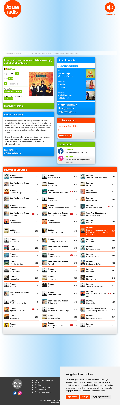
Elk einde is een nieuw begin (58, 214)
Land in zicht (14, 255)
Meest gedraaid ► (66, 108)
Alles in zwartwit (54, 176)
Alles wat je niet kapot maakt (96, 176)
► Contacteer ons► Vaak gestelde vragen (41, 390)
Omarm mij (52, 270)
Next (117, 16)
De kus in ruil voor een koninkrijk (59, 206)
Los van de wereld (92, 255)
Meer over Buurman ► (14, 105)
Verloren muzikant (54, 317)
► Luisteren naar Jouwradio (42, 380)
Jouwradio (9, 53)
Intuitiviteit (90, 240)
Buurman (19, 53)
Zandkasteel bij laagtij (94, 317)
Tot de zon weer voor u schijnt (58, 309)
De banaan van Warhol (18, 206)
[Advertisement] (107, 92)
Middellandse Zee (16, 263)
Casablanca (52, 199)
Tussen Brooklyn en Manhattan (97, 309)
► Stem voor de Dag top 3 (41, 387)
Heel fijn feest (15, 231)
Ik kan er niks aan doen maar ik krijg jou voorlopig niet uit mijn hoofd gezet (97, 230)
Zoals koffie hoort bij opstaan (55, 325)
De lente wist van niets (94, 206)
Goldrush (89, 221)
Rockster (13, 285)
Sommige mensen (54, 293)
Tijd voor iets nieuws (17, 309)
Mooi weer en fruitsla (93, 263)
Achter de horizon (16, 176)
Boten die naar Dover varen (58, 191)
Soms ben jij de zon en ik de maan (96, 293)
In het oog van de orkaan (57, 240)
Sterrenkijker (91, 302)
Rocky (51, 285)
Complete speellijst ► (68, 104)
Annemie (89, 184)
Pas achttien (14, 277)
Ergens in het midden (96, 214)
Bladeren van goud (16, 191)
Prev (3, 16)
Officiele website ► (13, 153)
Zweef (89, 325)
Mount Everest (15, 270)
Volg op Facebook (76, 152)
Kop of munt (14, 248)
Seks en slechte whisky (94, 285)
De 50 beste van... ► (67, 111)
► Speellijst (36, 385)
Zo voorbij (13, 325)
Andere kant (52, 184)
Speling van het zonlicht (18, 302)
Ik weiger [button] (85, 397)
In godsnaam (14, 240)
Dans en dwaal (91, 199)
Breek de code (91, 191)
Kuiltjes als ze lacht (93, 248)
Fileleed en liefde (16, 221)
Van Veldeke (14, 317)
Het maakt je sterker (55, 231)
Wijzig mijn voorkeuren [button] (101, 397)
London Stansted (54, 255)
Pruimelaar (52, 277)
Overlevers (90, 270)
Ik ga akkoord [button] (72, 397)
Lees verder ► (11, 149)
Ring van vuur (91, 277)
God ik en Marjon (54, 221)
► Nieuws (36, 382)
